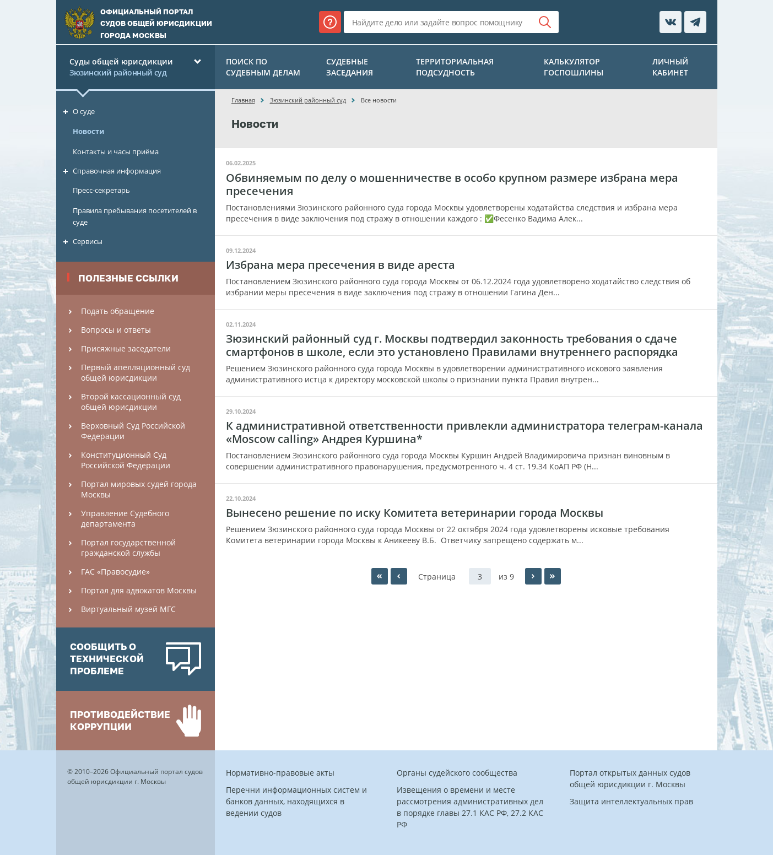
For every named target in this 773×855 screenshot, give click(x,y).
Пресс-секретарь (101, 190)
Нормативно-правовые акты (280, 772)
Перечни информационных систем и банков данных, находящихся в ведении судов (296, 801)
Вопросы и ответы (116, 329)
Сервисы (87, 241)
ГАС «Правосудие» (115, 571)
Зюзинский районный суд (308, 100)
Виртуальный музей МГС (128, 609)
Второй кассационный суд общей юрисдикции (131, 401)
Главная (243, 100)
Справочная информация (117, 171)
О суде (84, 111)
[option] (135, 659)
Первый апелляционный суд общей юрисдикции (135, 372)
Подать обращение (117, 311)
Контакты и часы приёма (116, 151)
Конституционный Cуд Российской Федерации (125, 460)
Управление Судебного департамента (125, 518)
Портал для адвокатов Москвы (139, 590)
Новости (88, 131)
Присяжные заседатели (126, 348)
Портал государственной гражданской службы (128, 547)
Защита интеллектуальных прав (631, 801)
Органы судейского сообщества (457, 772)
